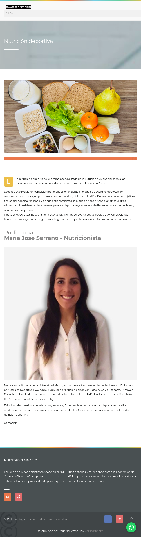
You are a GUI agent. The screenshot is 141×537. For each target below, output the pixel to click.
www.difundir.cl (94, 531)
